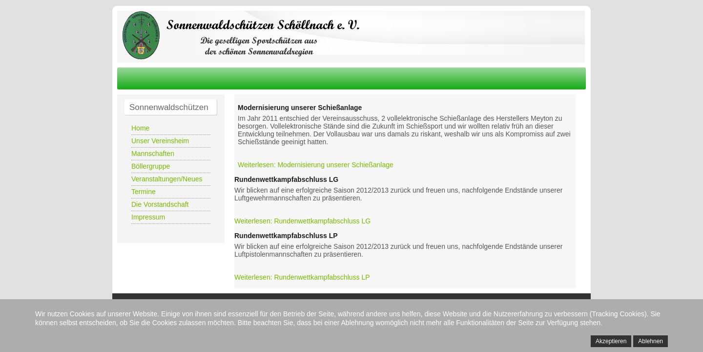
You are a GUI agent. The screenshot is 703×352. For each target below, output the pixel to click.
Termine (143, 192)
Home (140, 128)
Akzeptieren (611, 341)
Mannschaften (152, 153)
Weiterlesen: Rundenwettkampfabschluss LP (302, 277)
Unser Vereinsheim (160, 141)
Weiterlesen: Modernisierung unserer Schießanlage (315, 165)
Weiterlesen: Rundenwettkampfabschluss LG (302, 221)
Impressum (148, 217)
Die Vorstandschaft (160, 204)
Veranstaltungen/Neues (167, 179)
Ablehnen (650, 341)
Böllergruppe (150, 166)
